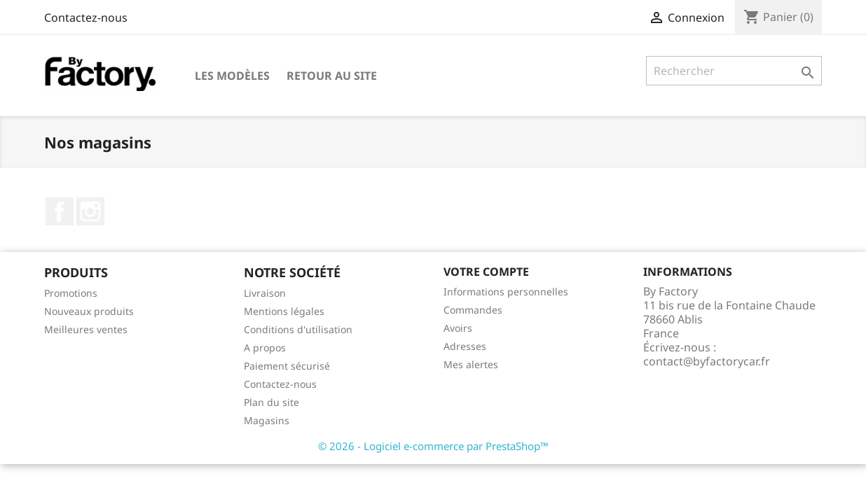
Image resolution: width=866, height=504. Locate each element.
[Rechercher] (734, 70)
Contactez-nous (86, 17)
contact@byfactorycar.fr (706, 361)
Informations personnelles (506, 291)
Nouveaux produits (89, 311)
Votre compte (486, 271)
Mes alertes (471, 364)
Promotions (70, 293)
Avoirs (458, 328)
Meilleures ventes (86, 329)
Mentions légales (284, 311)
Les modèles (232, 75)
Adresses (465, 346)
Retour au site (332, 75)
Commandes (473, 309)
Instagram (90, 211)
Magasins (266, 420)
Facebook (60, 211)
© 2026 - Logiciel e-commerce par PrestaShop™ (433, 446)
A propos (265, 347)
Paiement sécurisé (287, 365)
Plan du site (271, 402)
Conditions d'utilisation (298, 329)
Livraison (265, 293)
